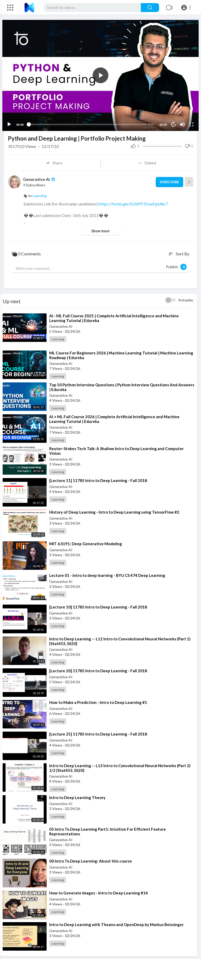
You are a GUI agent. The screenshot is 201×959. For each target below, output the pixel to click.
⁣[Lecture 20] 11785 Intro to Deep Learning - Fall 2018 (98, 668)
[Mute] (180, 121)
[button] (187, 8)
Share (54, 160)
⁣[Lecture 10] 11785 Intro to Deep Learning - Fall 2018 (98, 604)
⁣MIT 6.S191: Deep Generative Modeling (85, 541)
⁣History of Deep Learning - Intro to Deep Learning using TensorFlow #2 (114, 509)
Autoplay (185, 297)
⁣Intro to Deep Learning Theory (77, 795)
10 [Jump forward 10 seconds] (172, 122)
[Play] (10, 121)
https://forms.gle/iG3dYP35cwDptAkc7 (133, 201)
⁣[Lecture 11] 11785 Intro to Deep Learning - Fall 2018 (98, 477)
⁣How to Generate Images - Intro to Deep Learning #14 (98, 890)
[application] (100, 74)
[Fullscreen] (189, 121)
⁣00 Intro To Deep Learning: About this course (90, 858)
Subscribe (168, 179)
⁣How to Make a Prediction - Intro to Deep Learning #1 (98, 699)
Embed (147, 160)
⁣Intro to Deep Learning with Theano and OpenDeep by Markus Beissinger (116, 922)
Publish (176, 264)
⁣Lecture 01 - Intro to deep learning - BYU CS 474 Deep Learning (107, 573)
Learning (39, 193)
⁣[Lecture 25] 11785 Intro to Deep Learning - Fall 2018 (98, 731)
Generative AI (39, 176)
